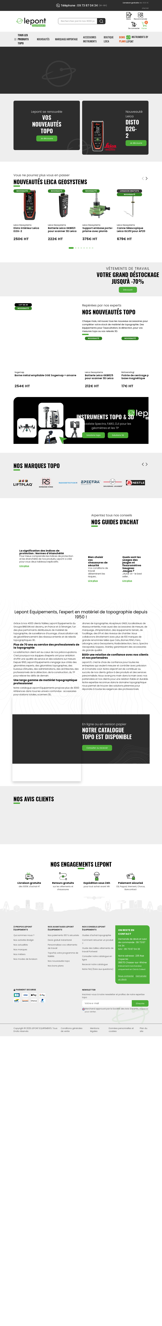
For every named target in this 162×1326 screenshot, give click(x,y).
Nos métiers (19, 957)
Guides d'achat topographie (96, 938)
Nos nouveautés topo (59, 964)
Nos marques (20, 952)
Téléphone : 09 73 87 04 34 (79, 5)
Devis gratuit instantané (60, 943)
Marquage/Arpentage (66, 39)
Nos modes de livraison (25, 962)
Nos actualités (21, 948)
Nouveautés (43, 39)
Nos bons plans (56, 969)
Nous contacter (126, 979)
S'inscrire (140, 1006)
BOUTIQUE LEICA (108, 39)
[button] (143, 468)
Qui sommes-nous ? (24, 938)
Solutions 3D (118, 438)
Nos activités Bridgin (24, 943)
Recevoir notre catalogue (95, 967)
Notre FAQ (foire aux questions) (97, 972)
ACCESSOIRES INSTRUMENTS (90, 39)
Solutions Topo (93, 438)
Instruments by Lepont (137, 39)
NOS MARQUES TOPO (37, 469)
